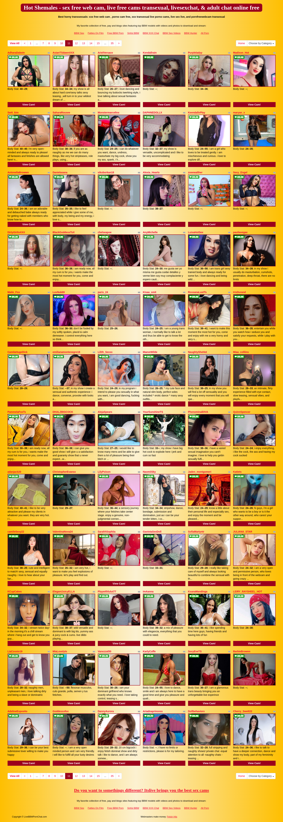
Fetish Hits (172, 817)
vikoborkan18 (106, 172)
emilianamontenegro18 (66, 352)
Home (241, 43)
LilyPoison (104, 471)
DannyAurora (106, 711)
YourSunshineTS (153, 411)
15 (98, 43)
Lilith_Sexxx (105, 352)
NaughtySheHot (197, 352)
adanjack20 (14, 471)
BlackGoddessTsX (64, 232)
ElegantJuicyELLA (64, 591)
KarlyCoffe (149, 651)
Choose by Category (261, 43)
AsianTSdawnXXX (63, 52)
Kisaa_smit (149, 292)
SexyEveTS (195, 651)
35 (112, 43)
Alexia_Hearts (151, 172)
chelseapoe (105, 232)
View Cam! (28, 104)
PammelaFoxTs (17, 411)
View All (14, 43)
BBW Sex (79, 33)
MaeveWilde (150, 352)
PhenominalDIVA (198, 411)
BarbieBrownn (242, 651)
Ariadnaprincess (153, 711)
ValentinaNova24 (63, 531)
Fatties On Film (96, 33)
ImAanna (148, 591)
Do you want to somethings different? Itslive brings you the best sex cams (141, 790)
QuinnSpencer (242, 411)
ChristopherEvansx (64, 471)
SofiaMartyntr (196, 531)
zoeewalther (195, 172)
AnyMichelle (150, 232)
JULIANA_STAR (242, 531)
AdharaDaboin (16, 52)
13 (83, 43)
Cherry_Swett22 (242, 711)
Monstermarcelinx (108, 112)
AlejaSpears (105, 411)
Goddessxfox (61, 711)
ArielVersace (105, 52)
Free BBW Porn (115, 33)
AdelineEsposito (17, 711)
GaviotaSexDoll (152, 531)
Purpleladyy (195, 52)
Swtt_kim (13, 112)
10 (61, 43)
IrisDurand (239, 292)
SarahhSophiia (107, 531)
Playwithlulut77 (107, 591)
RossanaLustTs (197, 292)
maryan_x (239, 112)
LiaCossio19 (15, 651)
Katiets (237, 471)
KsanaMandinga (197, 591)
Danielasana (60, 172)
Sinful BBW (133, 33)
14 (91, 43)
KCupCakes (15, 591)
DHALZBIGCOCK (63, 411)
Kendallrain (150, 52)
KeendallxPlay (196, 112)
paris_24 (103, 292)
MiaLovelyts (60, 651)
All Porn (205, 33)
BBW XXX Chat (151, 33)
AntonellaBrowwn (18, 172)
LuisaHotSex (195, 232)
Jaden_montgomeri (199, 471)
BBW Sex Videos (171, 33)
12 (76, 43)
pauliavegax (240, 232)
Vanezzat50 (104, 651)
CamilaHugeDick (17, 352)
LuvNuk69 (59, 292)
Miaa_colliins (241, 352)
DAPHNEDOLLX (152, 112)
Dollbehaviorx (196, 711)
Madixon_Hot (241, 52)
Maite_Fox (14, 292)
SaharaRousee (61, 112)
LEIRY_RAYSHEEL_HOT (247, 591)
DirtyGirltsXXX (16, 232)
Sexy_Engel (240, 172)
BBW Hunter (190, 33)
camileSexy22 (16, 531)
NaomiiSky (149, 471)
